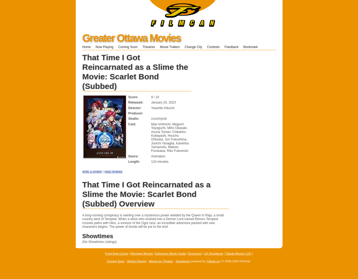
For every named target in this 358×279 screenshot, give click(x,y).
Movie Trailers (170, 47)
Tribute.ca (213, 261)
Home (86, 47)
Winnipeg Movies (141, 253)
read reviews (113, 171)
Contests (213, 47)
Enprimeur (195, 253)
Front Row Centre (116, 253)
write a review (92, 171)
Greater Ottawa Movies (131, 38)
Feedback (232, 47)
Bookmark (252, 47)
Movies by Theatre (161, 261)
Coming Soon (128, 47)
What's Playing (136, 261)
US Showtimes (213, 253)
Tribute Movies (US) (238, 253)
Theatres (148, 47)
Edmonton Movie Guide (170, 253)
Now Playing (104, 47)
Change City (193, 47)
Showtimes (182, 261)
